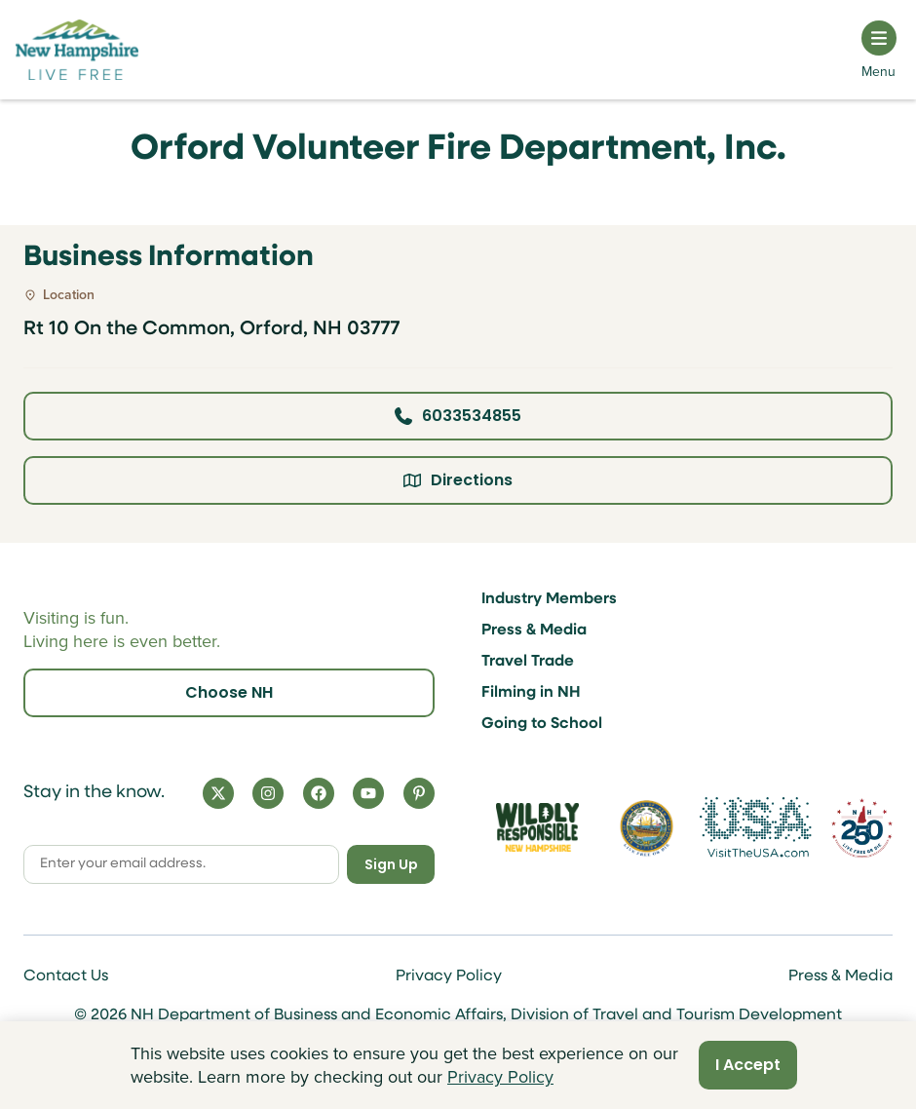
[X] (218, 793)
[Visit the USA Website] (756, 828)
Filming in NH (531, 693)
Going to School (541, 724)
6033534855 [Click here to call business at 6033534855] (458, 415)
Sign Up (391, 864)
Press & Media (534, 630)
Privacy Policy (449, 976)
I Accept (748, 1064)
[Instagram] (268, 793)
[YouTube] (368, 793)
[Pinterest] (419, 793)
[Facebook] (318, 793)
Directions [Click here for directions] (458, 480)
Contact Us (65, 976)
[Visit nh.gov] (646, 827)
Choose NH (229, 692)
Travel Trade (527, 661)
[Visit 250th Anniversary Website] (862, 828)
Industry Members (549, 599)
